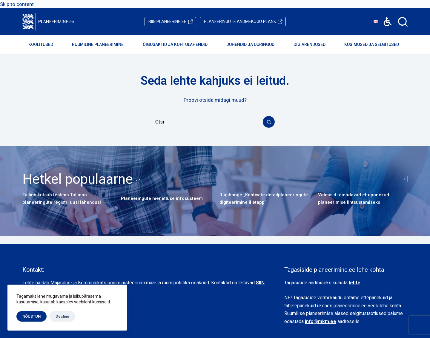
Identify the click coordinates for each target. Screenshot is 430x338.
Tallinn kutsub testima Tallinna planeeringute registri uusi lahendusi (61, 198)
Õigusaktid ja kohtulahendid (179, 44)
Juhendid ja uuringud (254, 44)
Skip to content (17, 4)
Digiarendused (314, 44)
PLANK (240, 21)
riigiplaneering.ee (167, 21)
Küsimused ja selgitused (375, 44)
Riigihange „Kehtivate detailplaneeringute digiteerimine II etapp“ (263, 198)
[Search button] (269, 122)
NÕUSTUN (31, 316)
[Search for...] (209, 122)
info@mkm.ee (320, 321)
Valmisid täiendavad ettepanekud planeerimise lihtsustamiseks (353, 198)
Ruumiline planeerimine (102, 44)
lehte (354, 282)
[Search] (403, 22)
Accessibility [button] (384, 17)
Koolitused (44, 44)
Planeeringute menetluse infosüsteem (162, 198)
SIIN (260, 282)
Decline (62, 316)
